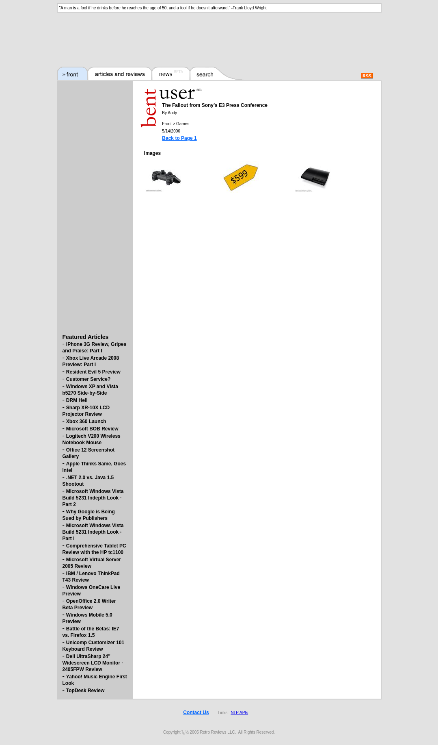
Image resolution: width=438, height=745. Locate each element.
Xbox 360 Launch (86, 421)
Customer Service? (88, 379)
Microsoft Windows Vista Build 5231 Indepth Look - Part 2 (93, 498)
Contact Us (196, 712)
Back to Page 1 (179, 138)
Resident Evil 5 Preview (93, 372)
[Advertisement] (219, 34)
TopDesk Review (85, 690)
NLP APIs (239, 712)
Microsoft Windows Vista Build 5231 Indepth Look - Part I (93, 532)
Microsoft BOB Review (92, 429)
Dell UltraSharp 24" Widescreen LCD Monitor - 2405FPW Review (93, 663)
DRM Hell (77, 400)
